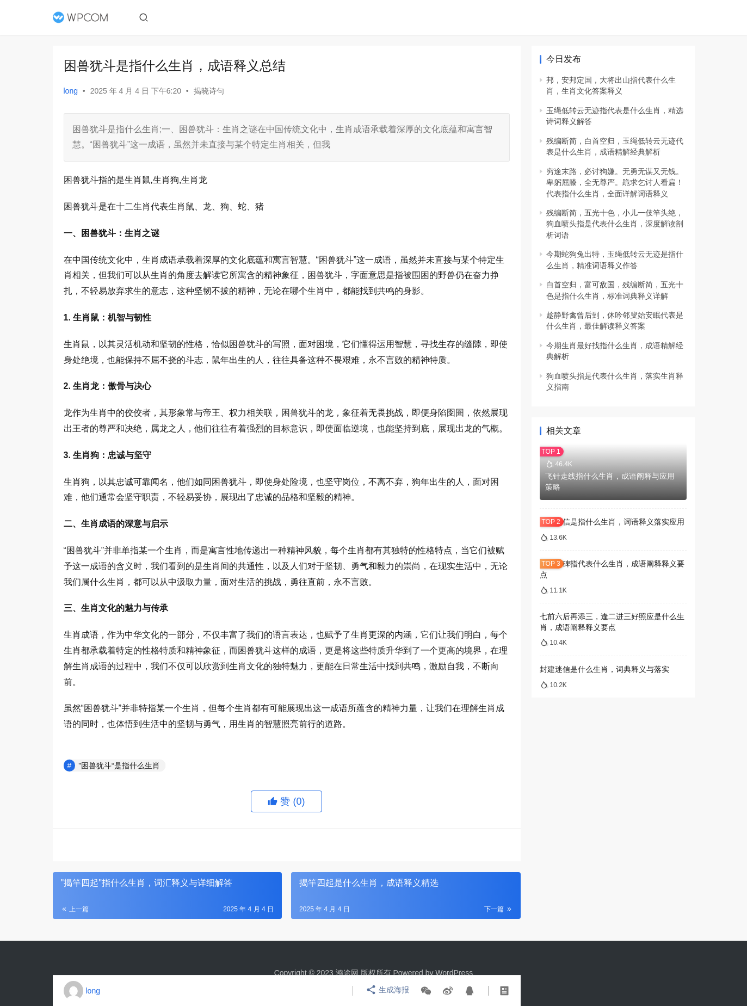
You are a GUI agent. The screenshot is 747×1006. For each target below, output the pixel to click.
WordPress (454, 972)
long (71, 91)
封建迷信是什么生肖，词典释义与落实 (604, 669)
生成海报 (388, 991)
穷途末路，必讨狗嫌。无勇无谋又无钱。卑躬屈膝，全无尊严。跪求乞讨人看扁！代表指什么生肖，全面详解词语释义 (614, 182)
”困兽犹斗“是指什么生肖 (118, 765)
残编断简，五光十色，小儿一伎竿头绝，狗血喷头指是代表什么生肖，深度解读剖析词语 (614, 223)
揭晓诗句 (209, 91)
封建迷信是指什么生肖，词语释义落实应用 (612, 521)
